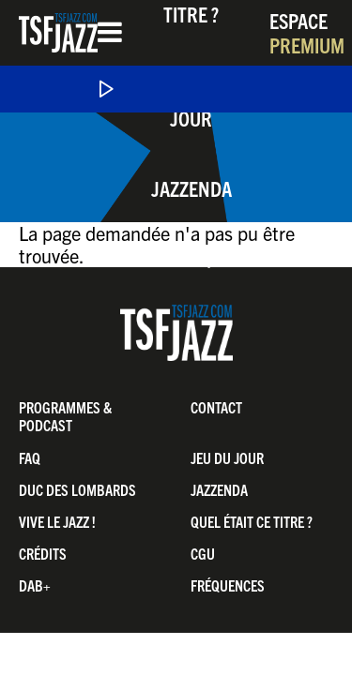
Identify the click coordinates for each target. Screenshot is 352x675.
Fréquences (228, 585)
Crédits (43, 553)
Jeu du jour (227, 457)
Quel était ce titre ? (252, 521)
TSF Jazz (58, 32)
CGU (203, 553)
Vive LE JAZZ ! (57, 521)
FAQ (29, 457)
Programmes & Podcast (65, 416)
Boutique (191, 258)
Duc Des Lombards (77, 489)
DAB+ (35, 585)
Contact (216, 407)
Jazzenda (191, 188)
